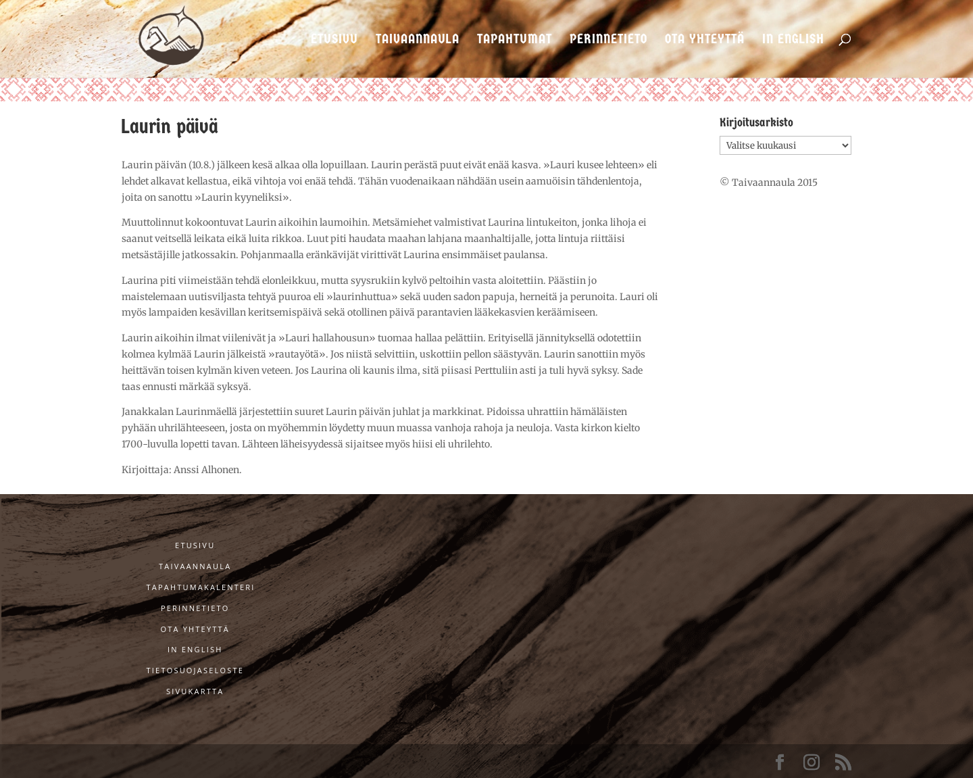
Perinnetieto (608, 40)
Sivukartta (195, 691)
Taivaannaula (417, 40)
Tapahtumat (514, 40)
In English (793, 40)
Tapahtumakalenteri (201, 587)
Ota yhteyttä (705, 40)
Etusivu (334, 40)
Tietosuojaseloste (195, 670)
